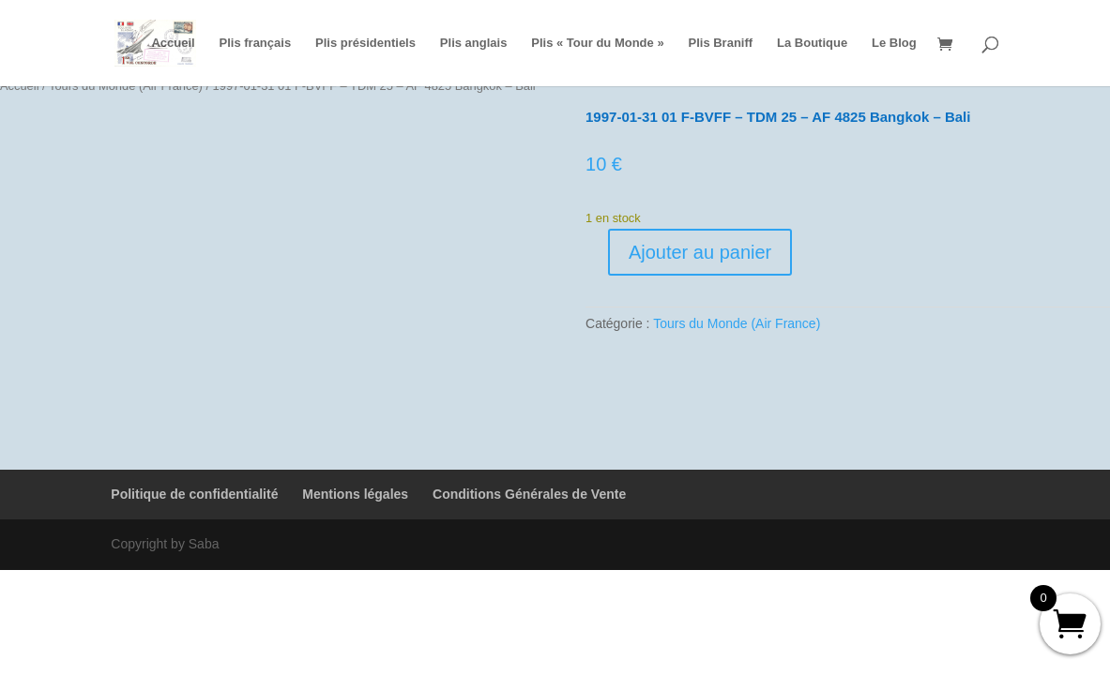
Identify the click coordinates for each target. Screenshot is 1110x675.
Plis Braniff (721, 43)
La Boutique (812, 43)
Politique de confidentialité (194, 494)
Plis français (256, 43)
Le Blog (894, 43)
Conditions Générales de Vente (529, 494)
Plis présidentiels (365, 43)
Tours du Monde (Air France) (736, 323)
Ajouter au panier (700, 252)
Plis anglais (474, 43)
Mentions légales (355, 494)
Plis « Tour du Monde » (597, 43)
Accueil (172, 43)
